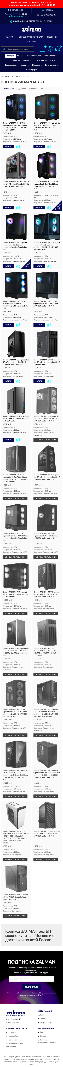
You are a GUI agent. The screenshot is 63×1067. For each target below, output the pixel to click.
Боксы (52, 60)
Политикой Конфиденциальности (44, 993)
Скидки (42, 1036)
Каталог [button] (10, 37)
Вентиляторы (50, 56)
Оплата (42, 1019)
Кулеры (20, 56)
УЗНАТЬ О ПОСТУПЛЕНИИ (46, 440)
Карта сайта (13, 1036)
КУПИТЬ (8, 146)
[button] (16, 16)
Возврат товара (45, 1023)
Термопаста (28, 60)
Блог (41, 1032)
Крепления (42, 60)
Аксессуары (31, 70)
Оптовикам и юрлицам (31, 37)
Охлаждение (14, 60)
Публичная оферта (15, 1040)
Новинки (52, 37)
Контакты (32, 41)
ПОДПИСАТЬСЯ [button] (31, 987)
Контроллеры (51, 65)
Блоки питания (34, 56)
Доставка (43, 1015)
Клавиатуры (10, 65)
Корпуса (10, 56)
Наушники (24, 65)
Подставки (37, 65)
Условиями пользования (29, 995)
